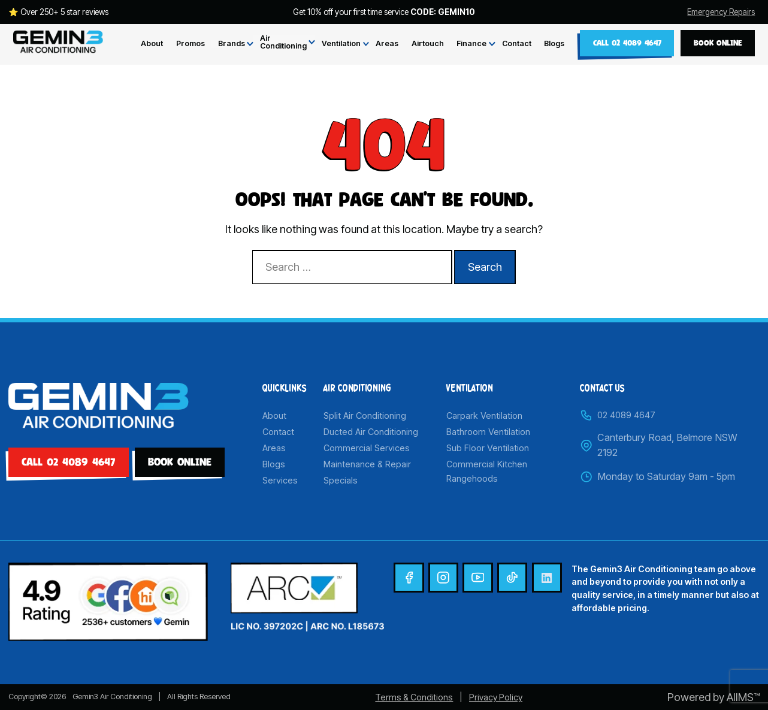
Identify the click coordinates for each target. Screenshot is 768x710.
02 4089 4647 (617, 415)
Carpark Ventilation (484, 415)
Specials (340, 480)
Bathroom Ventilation (488, 432)
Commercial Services (366, 448)
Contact (516, 44)
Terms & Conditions (414, 697)
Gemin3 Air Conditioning (112, 696)
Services (280, 480)
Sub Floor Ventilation (487, 448)
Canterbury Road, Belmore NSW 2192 (658, 444)
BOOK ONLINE (718, 42)
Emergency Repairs (721, 12)
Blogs (554, 44)
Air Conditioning (283, 42)
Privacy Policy (495, 697)
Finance (471, 44)
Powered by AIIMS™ (713, 697)
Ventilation (341, 44)
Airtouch (428, 44)
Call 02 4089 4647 (627, 42)
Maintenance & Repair (367, 464)
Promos (190, 44)
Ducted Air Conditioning (370, 432)
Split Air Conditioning (364, 415)
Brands (231, 44)
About (152, 44)
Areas (387, 44)
